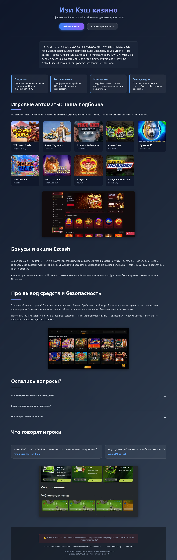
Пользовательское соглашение (56, 546)
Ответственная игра (113, 546)
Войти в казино (71, 26)
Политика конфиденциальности (87, 546)
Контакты (130, 546)
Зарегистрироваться (102, 26)
